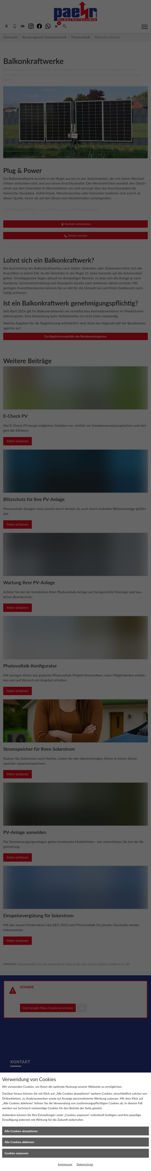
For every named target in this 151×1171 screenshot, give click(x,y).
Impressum (65, 1164)
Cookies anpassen (16, 1153)
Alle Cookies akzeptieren (21, 1131)
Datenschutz (85, 1164)
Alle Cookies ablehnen (19, 1142)
